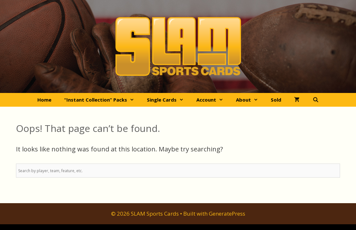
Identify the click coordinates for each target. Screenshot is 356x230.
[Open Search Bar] (315, 100)
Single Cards (168, 100)
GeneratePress (227, 213)
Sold (276, 99)
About (250, 100)
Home (44, 99)
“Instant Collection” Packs (102, 100)
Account (213, 100)
